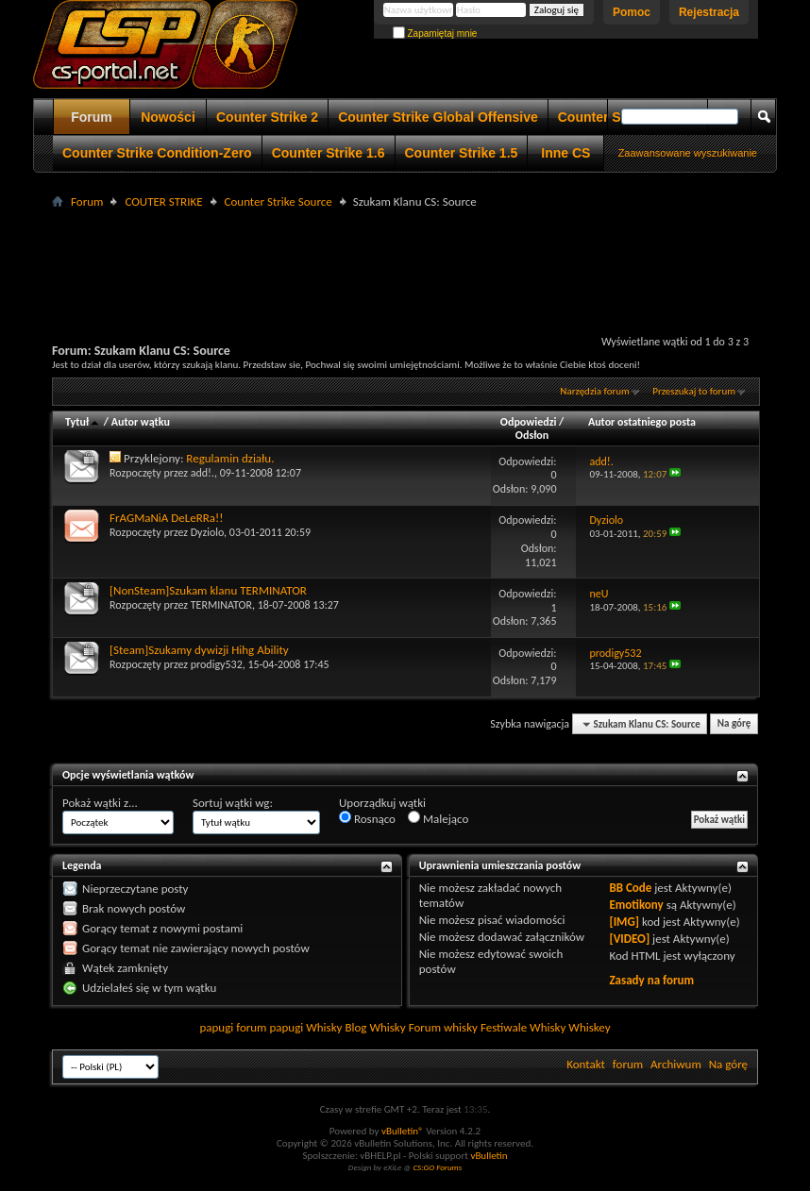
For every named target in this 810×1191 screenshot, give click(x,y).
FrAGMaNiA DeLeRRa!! (167, 518)
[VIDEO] (629, 938)
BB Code (630, 888)
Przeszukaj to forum (693, 391)
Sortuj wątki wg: (233, 803)
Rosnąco (367, 818)
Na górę (734, 724)
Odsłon (531, 435)
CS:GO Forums (437, 1167)
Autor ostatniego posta (642, 421)
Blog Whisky (375, 1027)
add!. (202, 472)
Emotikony (636, 904)
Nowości (168, 117)
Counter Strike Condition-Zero (157, 152)
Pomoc (631, 12)
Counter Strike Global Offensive (438, 117)
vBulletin (488, 1155)
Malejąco (438, 818)
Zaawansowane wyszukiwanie (687, 153)
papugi (216, 1027)
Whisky (324, 1027)
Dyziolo (207, 532)
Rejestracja (709, 12)
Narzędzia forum (595, 391)
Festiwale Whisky (523, 1027)
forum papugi (269, 1027)
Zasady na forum (651, 980)
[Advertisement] (405, 255)
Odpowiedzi (528, 421)
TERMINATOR (221, 605)
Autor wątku (140, 421)
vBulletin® (402, 1131)
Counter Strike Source (278, 201)
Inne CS (565, 152)
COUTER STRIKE (163, 201)
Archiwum (675, 1064)
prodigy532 (217, 664)
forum (628, 1064)
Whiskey (589, 1027)
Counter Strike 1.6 (328, 152)
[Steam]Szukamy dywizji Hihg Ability (199, 650)
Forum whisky (443, 1027)
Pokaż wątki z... (100, 803)
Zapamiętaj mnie (435, 33)
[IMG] (624, 921)
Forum (91, 117)
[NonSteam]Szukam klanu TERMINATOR (208, 590)
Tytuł (83, 421)
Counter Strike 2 (267, 117)
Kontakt (585, 1064)
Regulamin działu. (230, 458)
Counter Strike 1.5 (461, 152)
